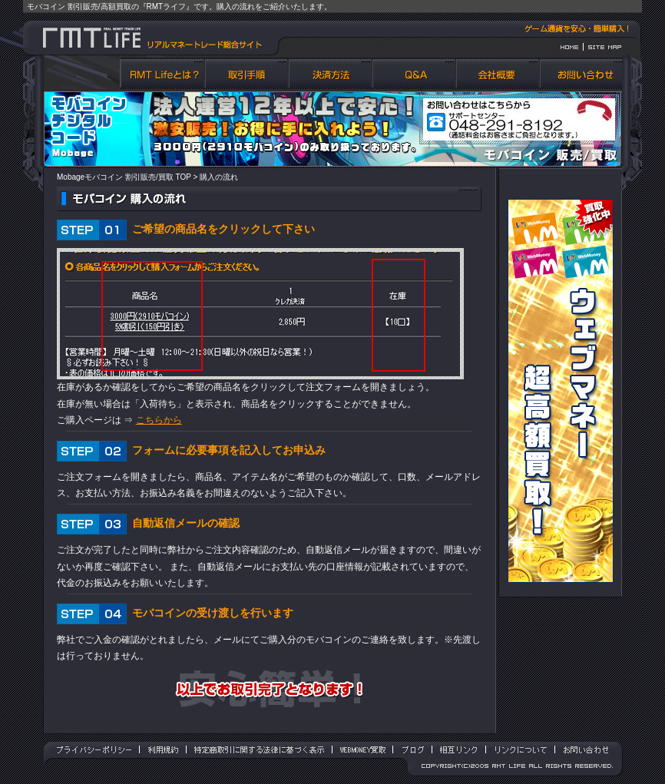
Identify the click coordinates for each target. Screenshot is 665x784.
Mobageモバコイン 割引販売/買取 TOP (124, 177)
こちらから (159, 420)
